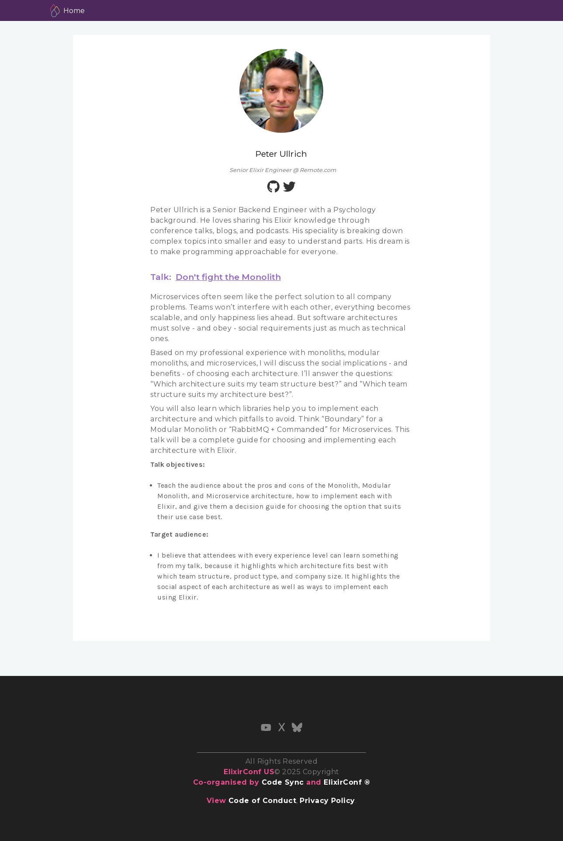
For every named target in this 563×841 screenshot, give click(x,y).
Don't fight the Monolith (228, 277)
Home (74, 11)
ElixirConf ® (347, 782)
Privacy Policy (327, 800)
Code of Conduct (262, 800)
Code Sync (283, 782)
